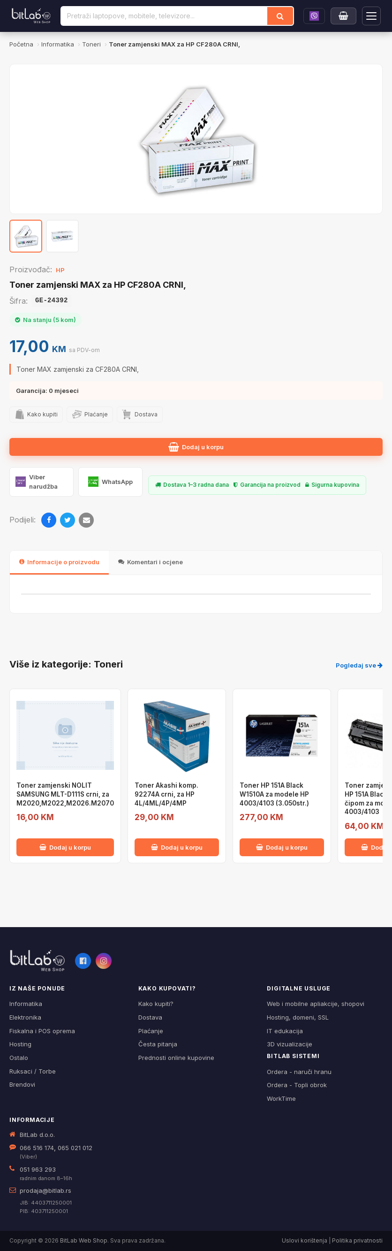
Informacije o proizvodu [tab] (59, 562)
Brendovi (22, 1084)
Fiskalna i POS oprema (42, 1031)
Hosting (20, 1044)
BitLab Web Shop (83, 1240)
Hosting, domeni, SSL (298, 1017)
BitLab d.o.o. (37, 1134)
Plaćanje (150, 1031)
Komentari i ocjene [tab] (150, 562)
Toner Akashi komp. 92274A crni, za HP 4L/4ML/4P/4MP (166, 794)
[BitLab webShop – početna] (37, 961)
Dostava (150, 1017)
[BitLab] (31, 16)
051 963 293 (38, 1169)
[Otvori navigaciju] (371, 16)
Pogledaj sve (359, 665)
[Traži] (280, 16)
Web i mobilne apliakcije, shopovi (315, 1003)
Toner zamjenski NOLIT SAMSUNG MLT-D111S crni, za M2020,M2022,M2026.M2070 (65, 794)
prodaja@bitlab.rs (45, 1190)
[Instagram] (104, 961)
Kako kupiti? (155, 1003)
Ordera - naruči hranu (299, 1071)
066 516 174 (37, 1147)
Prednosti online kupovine (176, 1057)
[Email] (86, 520)
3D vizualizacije (289, 1044)
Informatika (25, 1003)
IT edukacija (285, 1031)
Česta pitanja (157, 1044)
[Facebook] (48, 520)
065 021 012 (75, 1147)
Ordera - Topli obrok (297, 1085)
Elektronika (25, 1017)
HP (60, 270)
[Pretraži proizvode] (164, 16)
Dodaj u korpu (196, 447)
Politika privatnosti (357, 1240)
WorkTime (281, 1098)
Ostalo (18, 1057)
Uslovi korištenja (304, 1240)
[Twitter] (67, 520)
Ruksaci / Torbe (32, 1071)
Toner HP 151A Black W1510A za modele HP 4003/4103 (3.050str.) (274, 794)
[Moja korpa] (343, 16)
